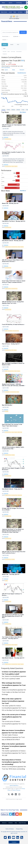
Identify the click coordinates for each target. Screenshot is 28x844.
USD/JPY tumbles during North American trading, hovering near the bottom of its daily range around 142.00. (14, 133)
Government (20, 495)
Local (10, 12)
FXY (22, 60)
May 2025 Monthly (7, 405)
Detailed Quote (21, 73)
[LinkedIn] (15, 794)
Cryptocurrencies (8, 246)
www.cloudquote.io (14, 785)
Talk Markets (6, 137)
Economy (6, 411)
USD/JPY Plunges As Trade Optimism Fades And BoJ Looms (14, 125)
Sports (10, 2)
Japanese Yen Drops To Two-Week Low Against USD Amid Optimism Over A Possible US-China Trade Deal (13, 531)
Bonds (6, 330)
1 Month (13, 109)
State (15, 12)
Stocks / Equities (14, 166)
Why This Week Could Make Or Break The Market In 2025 (13, 364)
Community (19, 2)
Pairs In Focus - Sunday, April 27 (11, 344)
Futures (15, 350)
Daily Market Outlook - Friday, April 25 (12, 489)
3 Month (18, 109)
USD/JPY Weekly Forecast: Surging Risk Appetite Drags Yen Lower (13, 302)
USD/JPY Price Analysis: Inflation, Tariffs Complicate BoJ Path (13, 448)
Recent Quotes (5, 36)
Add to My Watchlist (5, 67)
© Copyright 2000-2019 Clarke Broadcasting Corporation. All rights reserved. (14, 832)
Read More (22, 190)
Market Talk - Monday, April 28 (10, 203)
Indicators (4, 39)
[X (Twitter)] (8, 794)
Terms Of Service (16, 790)
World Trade (20, 432)
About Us (4, 822)
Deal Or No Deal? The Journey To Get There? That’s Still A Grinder (12, 425)
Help (16, 822)
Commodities (10, 330)
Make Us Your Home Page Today (10, 810)
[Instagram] (19, 794)
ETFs (18, 44)
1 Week (8, 109)
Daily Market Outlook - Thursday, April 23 (13, 658)
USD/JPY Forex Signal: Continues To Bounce (12, 594)
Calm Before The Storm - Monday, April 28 (14, 221)
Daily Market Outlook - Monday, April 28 (13, 240)
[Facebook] (12, 794)
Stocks (11, 44)
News (3, 2)
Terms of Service (9, 829)
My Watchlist (15, 36)
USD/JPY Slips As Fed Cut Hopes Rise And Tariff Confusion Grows (13, 552)
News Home (4, 12)
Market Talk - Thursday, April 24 (11, 574)
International (18, 51)
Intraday (3, 109)
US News (20, 12)
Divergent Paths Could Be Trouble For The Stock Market (13, 153)
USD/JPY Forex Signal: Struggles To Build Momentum (13, 468)
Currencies (13, 51)
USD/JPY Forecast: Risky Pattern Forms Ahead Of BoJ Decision (13, 260)
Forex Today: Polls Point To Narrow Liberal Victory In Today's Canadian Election (13, 281)
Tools (4, 48)
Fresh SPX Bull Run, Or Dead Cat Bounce (13, 324)
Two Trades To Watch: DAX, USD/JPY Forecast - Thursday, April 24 (12, 637)
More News (22, 112)
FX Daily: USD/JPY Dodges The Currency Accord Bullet (13, 509)
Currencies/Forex (8, 166)
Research (22, 69)
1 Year (23, 109)
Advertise (11, 822)
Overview (4, 51)
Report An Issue (22, 822)
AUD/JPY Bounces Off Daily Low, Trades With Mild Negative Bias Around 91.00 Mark (13, 616)
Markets (4, 44)
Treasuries (5, 53)
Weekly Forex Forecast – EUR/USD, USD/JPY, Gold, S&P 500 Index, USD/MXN (13, 385)
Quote (6, 69)
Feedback (14, 842)
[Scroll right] (27, 2)
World (25, 12)
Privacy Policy (19, 829)
